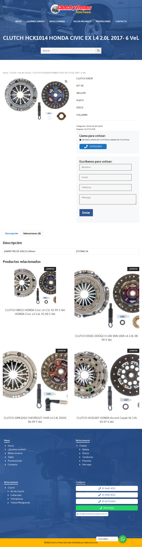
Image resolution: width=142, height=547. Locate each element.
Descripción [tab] (11, 233)
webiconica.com (91, 542)
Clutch (13, 72)
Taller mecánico (82, 21)
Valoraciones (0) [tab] (32, 233)
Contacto (121, 21)
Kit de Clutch (24, 72)
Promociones (103, 21)
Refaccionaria (60, 21)
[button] (66, 81)
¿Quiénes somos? (35, 21)
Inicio (18, 21)
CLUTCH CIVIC (90, 129)
